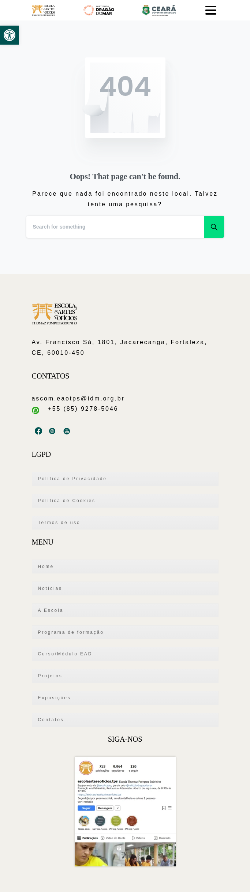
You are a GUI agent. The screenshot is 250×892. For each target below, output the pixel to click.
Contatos (51, 719)
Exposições (54, 697)
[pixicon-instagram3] (53, 431)
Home (46, 566)
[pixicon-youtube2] (67, 431)
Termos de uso (59, 522)
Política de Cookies (67, 500)
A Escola (51, 610)
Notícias (50, 588)
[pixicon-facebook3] (39, 431)
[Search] (115, 227)
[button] (9, 35)
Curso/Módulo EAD (65, 653)
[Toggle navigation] (211, 10)
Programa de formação (71, 632)
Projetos (50, 675)
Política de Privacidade (72, 478)
